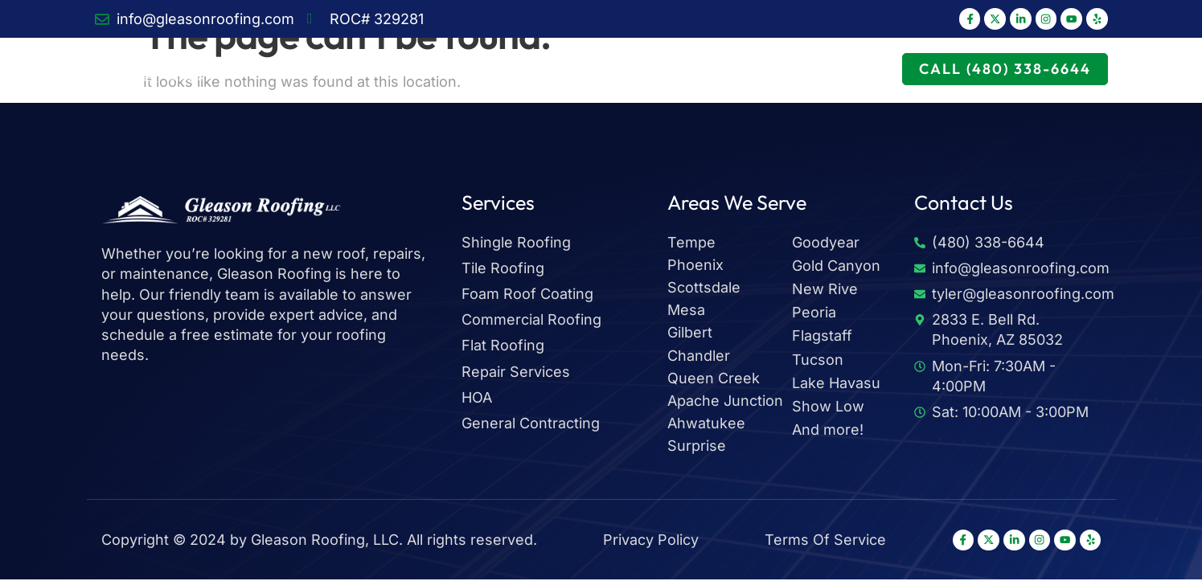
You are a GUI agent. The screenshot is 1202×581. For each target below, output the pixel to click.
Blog (798, 69)
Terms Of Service (821, 541)
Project (727, 69)
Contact (871, 69)
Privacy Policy (648, 541)
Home (333, 69)
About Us (513, 69)
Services (417, 70)
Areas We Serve (622, 69)
